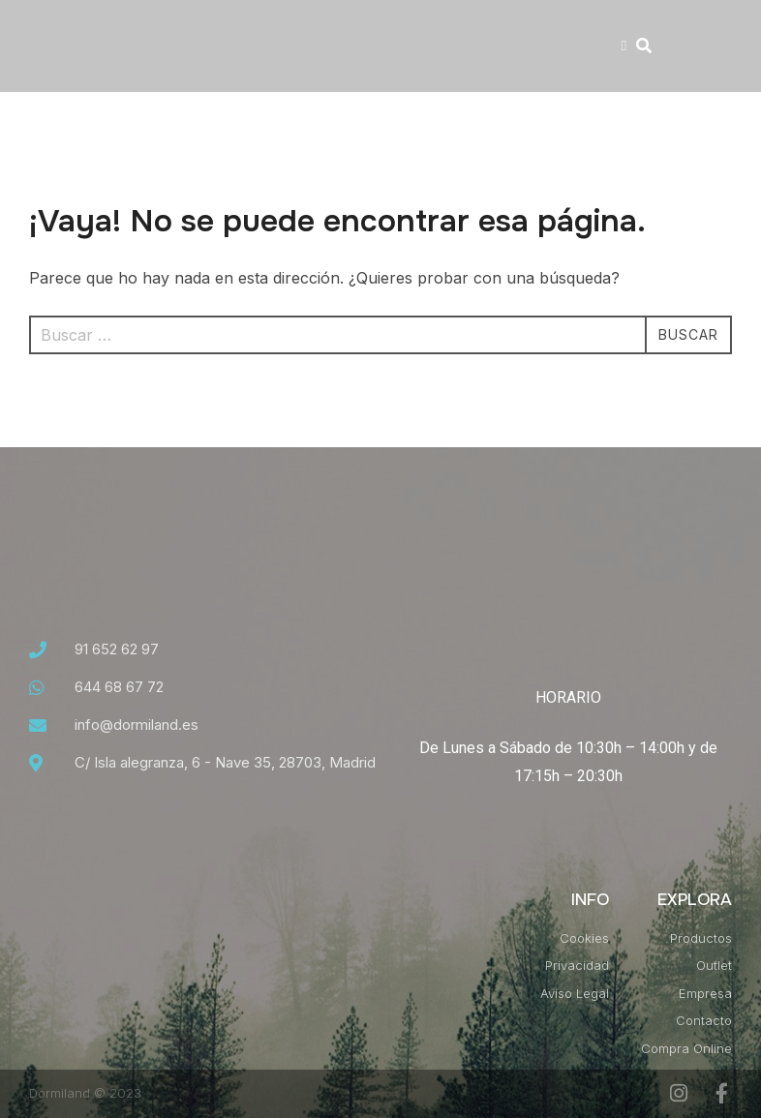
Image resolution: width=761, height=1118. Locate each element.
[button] (624, 46)
